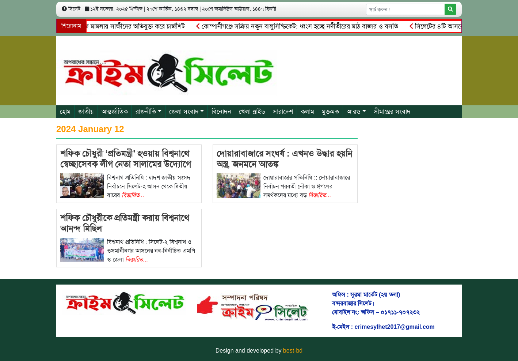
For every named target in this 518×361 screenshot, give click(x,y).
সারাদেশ (283, 111)
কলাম (307, 111)
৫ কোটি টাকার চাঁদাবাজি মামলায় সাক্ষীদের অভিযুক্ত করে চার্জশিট (106, 26)
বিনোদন (221, 111)
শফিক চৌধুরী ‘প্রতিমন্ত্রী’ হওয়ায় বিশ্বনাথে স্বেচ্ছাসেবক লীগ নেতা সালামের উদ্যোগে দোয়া (125, 164)
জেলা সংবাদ (184, 111)
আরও (354, 111)
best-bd (292, 350)
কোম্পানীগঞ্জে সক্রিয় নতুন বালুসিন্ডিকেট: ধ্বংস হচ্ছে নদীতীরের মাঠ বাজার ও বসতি (298, 26)
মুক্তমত (330, 111)
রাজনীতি (146, 111)
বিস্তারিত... (133, 195)
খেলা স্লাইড (252, 111)
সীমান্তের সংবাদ (392, 111)
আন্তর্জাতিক (115, 111)
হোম (65, 111)
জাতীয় (86, 111)
